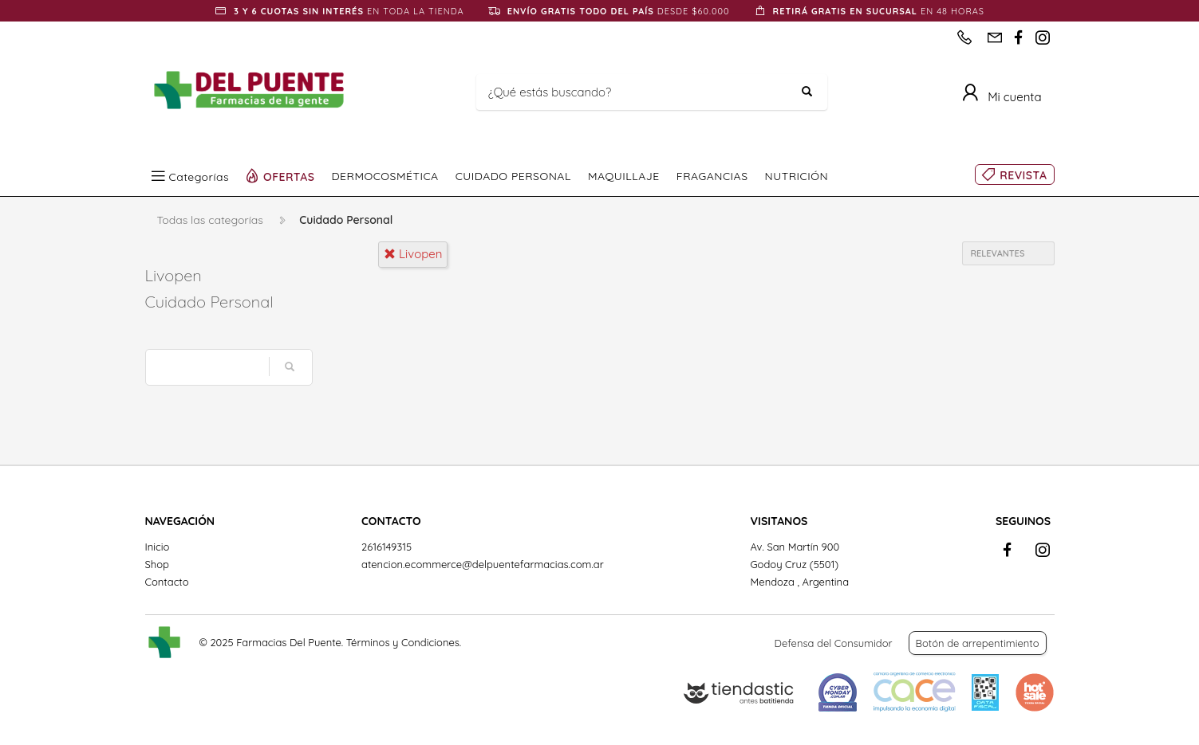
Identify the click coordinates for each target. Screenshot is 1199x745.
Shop (157, 564)
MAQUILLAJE (624, 176)
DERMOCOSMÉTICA (385, 176)
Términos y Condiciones (402, 642)
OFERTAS (289, 176)
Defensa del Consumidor (834, 643)
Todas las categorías (210, 220)
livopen (413, 253)
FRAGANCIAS (712, 176)
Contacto (167, 581)
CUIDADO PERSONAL (513, 176)
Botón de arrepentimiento (977, 643)
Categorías (199, 176)
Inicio (157, 546)
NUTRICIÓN (797, 176)
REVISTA (1023, 175)
